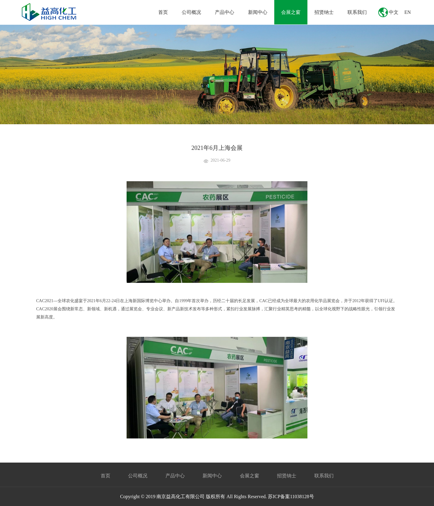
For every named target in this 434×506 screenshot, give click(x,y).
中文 (393, 12)
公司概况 (191, 12)
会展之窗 (290, 12)
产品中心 (224, 12)
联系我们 (357, 12)
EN (407, 12)
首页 (163, 12)
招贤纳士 (324, 12)
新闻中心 (257, 12)
